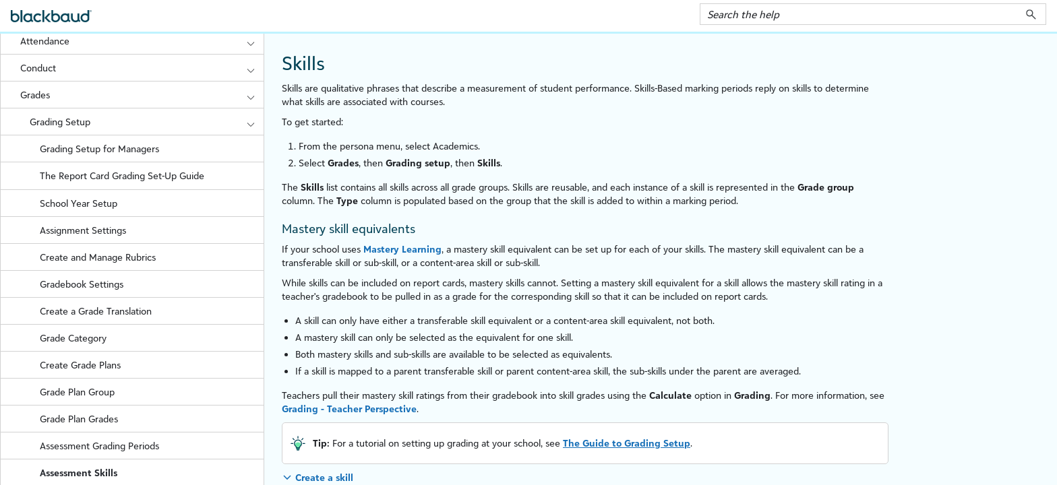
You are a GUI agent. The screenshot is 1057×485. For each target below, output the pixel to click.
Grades (142, 95)
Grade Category (73, 338)
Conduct (142, 68)
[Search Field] (873, 14)
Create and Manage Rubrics (98, 257)
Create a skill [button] (324, 477)
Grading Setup (147, 121)
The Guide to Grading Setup (626, 443)
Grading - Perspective (349, 408)
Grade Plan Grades (79, 418)
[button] (1031, 14)
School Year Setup (78, 203)
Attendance (142, 41)
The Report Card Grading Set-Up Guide (122, 175)
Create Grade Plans (80, 364)
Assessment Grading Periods (99, 445)
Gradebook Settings (81, 284)
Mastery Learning (402, 249)
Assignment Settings (83, 230)
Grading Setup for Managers (99, 148)
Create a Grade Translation (96, 311)
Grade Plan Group (77, 391)
